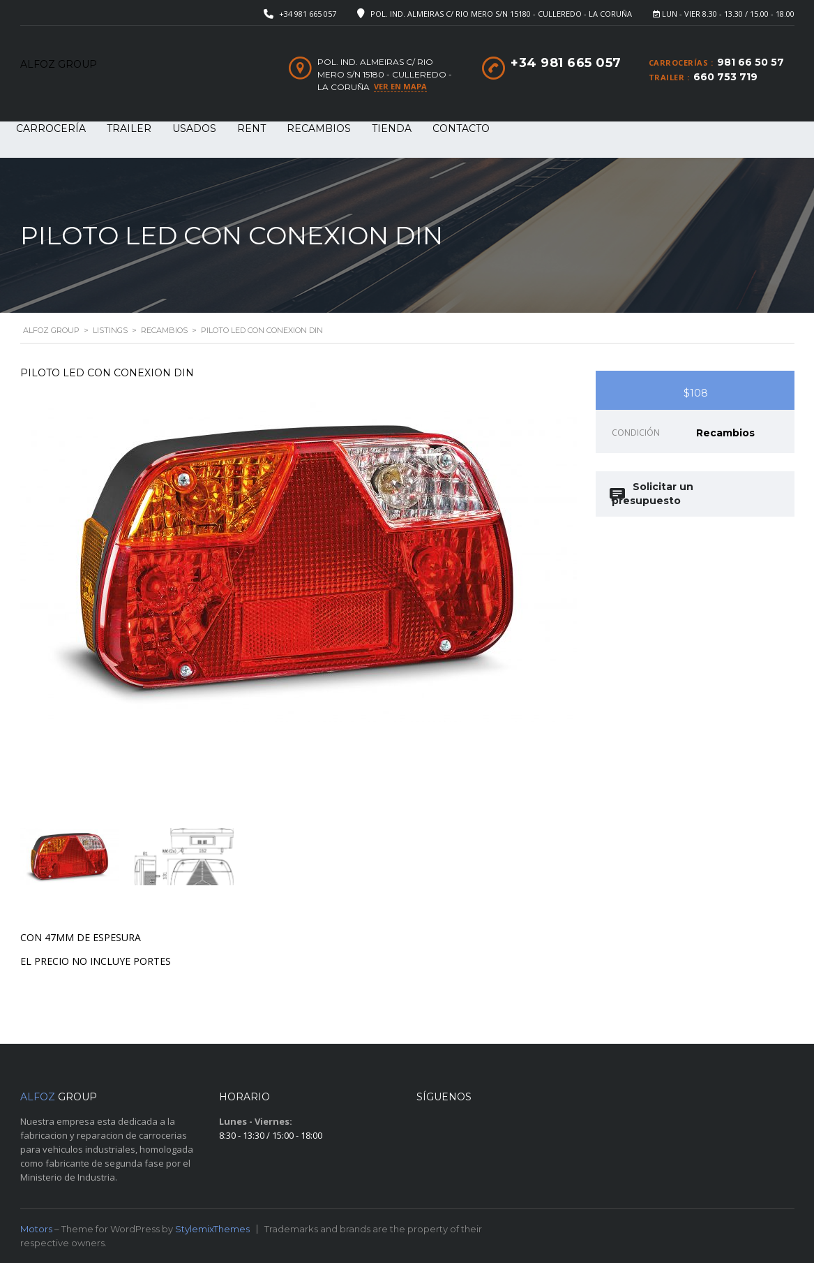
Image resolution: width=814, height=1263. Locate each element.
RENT (251, 128)
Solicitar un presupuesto (652, 493)
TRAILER (129, 128)
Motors (36, 1228)
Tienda (392, 128)
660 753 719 (725, 77)
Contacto (461, 128)
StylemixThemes (212, 1228)
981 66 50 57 (750, 62)
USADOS (194, 128)
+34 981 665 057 (307, 13)
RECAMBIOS (319, 128)
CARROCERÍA (51, 128)
